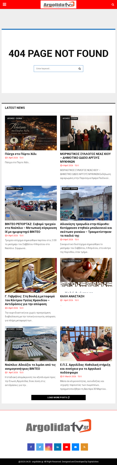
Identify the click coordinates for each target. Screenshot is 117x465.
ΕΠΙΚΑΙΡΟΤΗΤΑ (13, 261)
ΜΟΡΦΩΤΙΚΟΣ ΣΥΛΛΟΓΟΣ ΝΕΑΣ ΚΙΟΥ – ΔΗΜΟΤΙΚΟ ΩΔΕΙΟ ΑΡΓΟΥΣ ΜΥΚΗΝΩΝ (85, 157)
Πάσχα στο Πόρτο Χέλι (21, 154)
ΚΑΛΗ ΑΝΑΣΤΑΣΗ (72, 296)
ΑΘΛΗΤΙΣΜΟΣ (68, 329)
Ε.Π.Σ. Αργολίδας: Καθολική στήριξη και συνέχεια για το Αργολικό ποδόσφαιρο (85, 368)
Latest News (15, 107)
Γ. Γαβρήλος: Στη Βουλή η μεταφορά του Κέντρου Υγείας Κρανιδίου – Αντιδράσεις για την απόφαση (30, 300)
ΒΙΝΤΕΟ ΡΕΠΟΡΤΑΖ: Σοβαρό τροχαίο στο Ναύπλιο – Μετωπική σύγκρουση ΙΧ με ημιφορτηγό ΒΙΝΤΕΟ (31, 227)
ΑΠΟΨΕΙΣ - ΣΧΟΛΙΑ (14, 118)
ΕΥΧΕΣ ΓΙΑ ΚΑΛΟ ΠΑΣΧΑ (72, 261)
